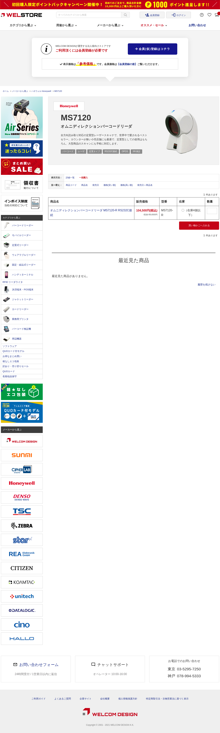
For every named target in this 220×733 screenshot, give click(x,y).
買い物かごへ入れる (199, 225)
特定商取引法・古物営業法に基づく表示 (167, 698)
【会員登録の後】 (127, 64)
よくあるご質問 (62, 698)
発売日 (95, 185)
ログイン (178, 15)
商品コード (71, 185)
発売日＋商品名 (145, 185)
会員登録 (152, 15)
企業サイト (85, 698)
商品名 (84, 185)
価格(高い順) (126, 185)
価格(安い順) (109, 185)
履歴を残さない (206, 284)
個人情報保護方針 (127, 698)
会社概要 (105, 698)
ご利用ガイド (38, 698)
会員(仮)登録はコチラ (152, 48)
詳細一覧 (70, 177)
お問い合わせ (197, 25)
